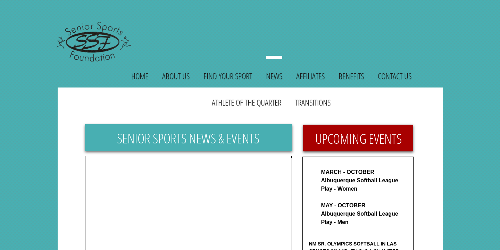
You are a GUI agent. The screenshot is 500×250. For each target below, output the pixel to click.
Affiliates (310, 76)
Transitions (313, 102)
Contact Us (394, 76)
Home (139, 76)
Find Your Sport (227, 76)
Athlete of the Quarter (246, 102)
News (274, 76)
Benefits (351, 76)
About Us (176, 76)
